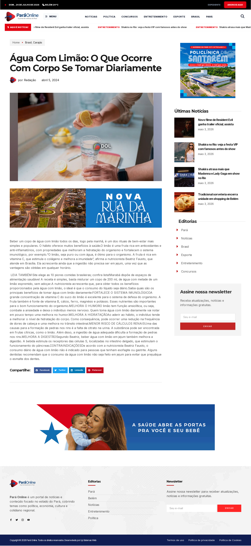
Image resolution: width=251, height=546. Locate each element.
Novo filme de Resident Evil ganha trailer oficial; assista (57, 27)
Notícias (91, 16)
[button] (42, 370)
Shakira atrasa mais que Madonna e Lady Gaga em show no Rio (219, 173)
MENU (50, 16)
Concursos (129, 16)
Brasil (195, 16)
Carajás (32, 42)
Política (109, 16)
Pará (209, 16)
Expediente (214, 5)
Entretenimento (155, 16)
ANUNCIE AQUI (235, 5)
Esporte (179, 16)
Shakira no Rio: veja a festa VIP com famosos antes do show (152, 27)
